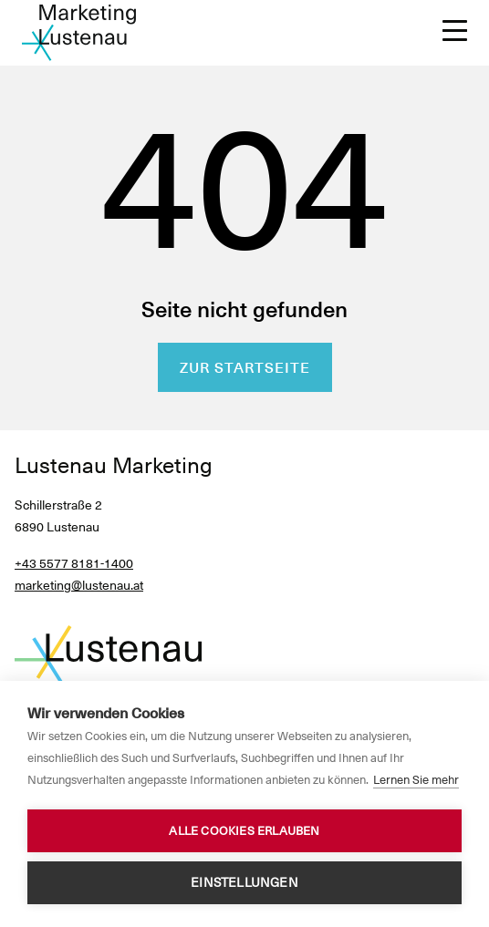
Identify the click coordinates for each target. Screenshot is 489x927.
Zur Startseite (245, 367)
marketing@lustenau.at (79, 585)
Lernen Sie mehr (416, 780)
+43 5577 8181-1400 (74, 563)
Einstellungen (244, 882)
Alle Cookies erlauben (244, 831)
